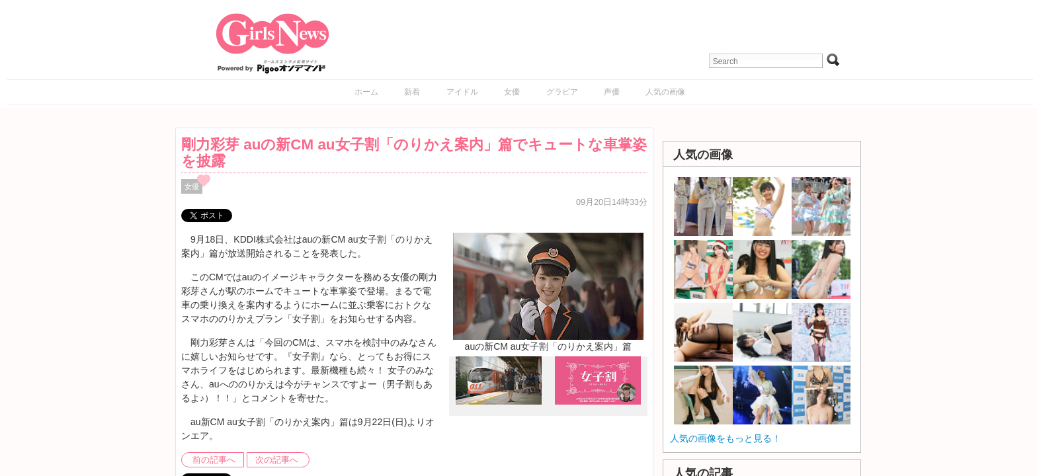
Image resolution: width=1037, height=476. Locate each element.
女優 (512, 92)
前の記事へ (213, 460)
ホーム (366, 92)
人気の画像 (665, 92)
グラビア (562, 92)
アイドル (462, 92)
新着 (412, 92)
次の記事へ (276, 460)
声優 (612, 92)
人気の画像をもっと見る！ (725, 438)
